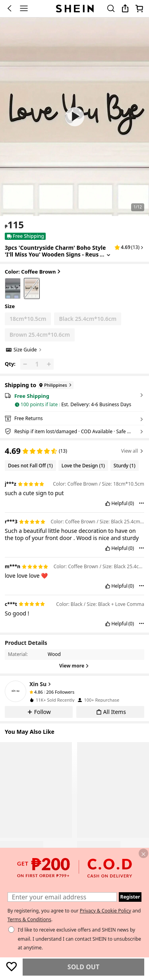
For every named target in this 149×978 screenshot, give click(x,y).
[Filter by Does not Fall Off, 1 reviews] (30, 465)
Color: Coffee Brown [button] (33, 272)
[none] (15, 691)
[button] (74, 116)
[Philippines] (54, 385)
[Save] (11, 966)
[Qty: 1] (37, 364)
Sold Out (83, 967)
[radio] (13, 288)
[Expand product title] (108, 254)
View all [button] (132, 451)
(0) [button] (131, 503)
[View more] (74, 666)
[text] (14, 225)
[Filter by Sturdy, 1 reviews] (124, 465)
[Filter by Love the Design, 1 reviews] (83, 465)
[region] (74, 450)
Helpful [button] (119, 503)
